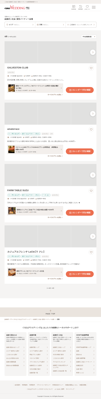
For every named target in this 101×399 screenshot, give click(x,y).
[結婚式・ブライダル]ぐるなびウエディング (18, 319)
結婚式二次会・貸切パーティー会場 (43, 319)
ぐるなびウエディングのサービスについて (40, 389)
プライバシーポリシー (43, 385)
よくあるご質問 (59, 389)
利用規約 (25, 385)
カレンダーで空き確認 (79, 90)
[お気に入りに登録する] (91, 68)
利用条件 (32, 385)
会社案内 (17, 385)
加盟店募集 (83, 385)
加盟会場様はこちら (71, 385)
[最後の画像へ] (93, 52)
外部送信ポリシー (57, 385)
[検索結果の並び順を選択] (88, 37)
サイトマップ (70, 389)
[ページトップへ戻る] (50, 312)
